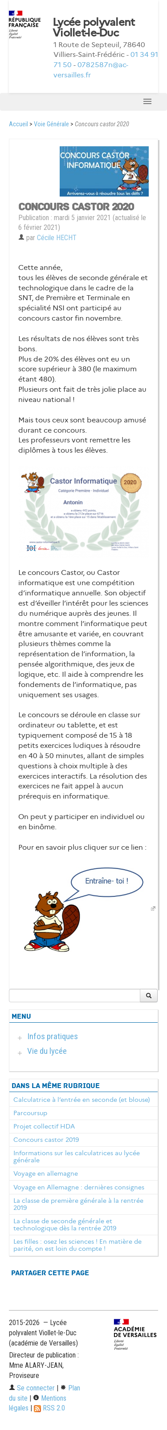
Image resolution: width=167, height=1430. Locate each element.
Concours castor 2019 (46, 1140)
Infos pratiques (52, 1036)
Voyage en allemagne (45, 1173)
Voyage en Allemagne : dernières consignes (78, 1187)
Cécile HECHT (57, 237)
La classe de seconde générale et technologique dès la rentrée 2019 (64, 1224)
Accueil (18, 124)
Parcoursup (30, 1113)
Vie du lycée (47, 1051)
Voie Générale (51, 124)
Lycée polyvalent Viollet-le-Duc (93, 27)
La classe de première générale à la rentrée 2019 (78, 1204)
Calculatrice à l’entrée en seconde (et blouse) (81, 1100)
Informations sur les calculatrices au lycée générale (76, 1156)
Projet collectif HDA (44, 1126)
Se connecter (32, 1388)
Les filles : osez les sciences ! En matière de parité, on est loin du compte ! (77, 1245)
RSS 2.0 (49, 1408)
